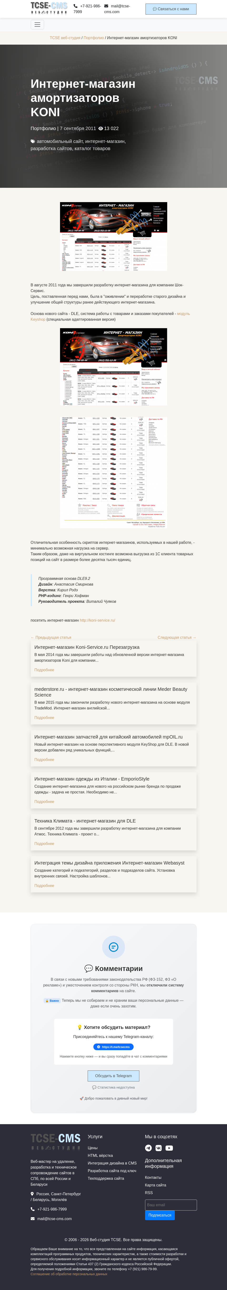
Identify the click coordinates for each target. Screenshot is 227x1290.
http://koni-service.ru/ (97, 620)
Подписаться (160, 1215)
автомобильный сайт (60, 141)
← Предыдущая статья (51, 637)
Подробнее (44, 670)
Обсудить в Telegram (113, 1076)
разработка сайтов (51, 148)
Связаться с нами (171, 9)
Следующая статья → (177, 637)
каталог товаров (92, 148)
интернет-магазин (105, 141)
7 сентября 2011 (78, 128)
